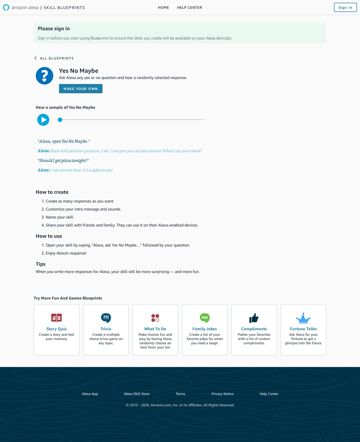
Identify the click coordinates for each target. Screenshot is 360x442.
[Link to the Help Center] (189, 7)
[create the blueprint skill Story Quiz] (56, 329)
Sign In (345, 7)
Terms (180, 394)
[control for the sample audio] (131, 119)
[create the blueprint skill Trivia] (106, 329)
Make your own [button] (81, 88)
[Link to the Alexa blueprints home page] (44, 7)
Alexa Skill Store (137, 394)
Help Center (269, 394)
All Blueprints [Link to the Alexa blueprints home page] (57, 58)
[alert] (180, 33)
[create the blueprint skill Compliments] (254, 329)
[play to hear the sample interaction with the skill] (43, 120)
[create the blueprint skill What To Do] (155, 329)
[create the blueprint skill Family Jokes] (205, 329)
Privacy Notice (223, 394)
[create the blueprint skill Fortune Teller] (303, 329)
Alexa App (90, 394)
